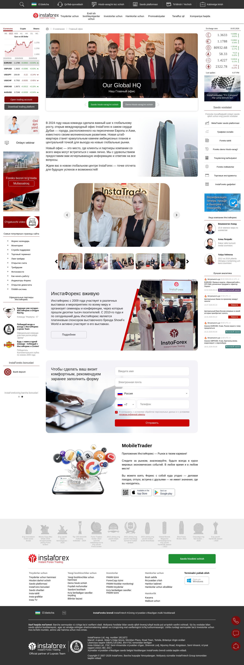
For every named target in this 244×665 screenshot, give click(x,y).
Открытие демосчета (21, 285)
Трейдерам (16, 267)
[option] (121, 104)
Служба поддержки (20, 250)
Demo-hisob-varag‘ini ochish (139, 104)
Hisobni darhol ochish (40, 580)
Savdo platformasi (38, 583)
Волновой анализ (233, 332)
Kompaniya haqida (200, 16)
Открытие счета (19, 263)
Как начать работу (20, 276)
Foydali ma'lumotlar (77, 586)
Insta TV (33, 600)
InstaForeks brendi (103, 613)
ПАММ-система (18, 289)
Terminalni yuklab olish (196, 573)
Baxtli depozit (19, 372)
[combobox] (152, 393)
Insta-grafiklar (36, 596)
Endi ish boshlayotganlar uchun (91, 16)
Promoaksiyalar (156, 16)
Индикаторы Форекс (21, 280)
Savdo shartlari (36, 590)
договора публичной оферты (132, 414)
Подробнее (69, 334)
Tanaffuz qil (178, 16)
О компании (59, 29)
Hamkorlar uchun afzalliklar (158, 587)
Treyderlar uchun (69, 16)
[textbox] (152, 393)
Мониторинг (17, 245)
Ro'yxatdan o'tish (153, 580)
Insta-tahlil (34, 593)
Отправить (152, 422)
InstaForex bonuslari (39, 587)
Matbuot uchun (152, 601)
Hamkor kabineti (153, 583)
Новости (234, 305)
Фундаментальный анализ (229, 290)
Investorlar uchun (113, 16)
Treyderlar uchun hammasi (42, 577)
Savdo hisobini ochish (192, 558)
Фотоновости (17, 272)
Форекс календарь (20, 241)
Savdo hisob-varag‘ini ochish (104, 104)
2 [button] (23, 397)
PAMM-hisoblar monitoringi (119, 583)
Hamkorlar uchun (135, 16)
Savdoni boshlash (77, 589)
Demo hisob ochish (77, 583)
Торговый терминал (21, 254)
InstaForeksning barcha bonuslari (21, 393)
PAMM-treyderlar (114, 587)
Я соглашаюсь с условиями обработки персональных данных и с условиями (154, 413)
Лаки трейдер (18, 258)
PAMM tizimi (112, 577)
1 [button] (19, 397)
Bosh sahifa (151, 577)
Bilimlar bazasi (75, 598)
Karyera (149, 597)
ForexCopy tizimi (114, 580)
